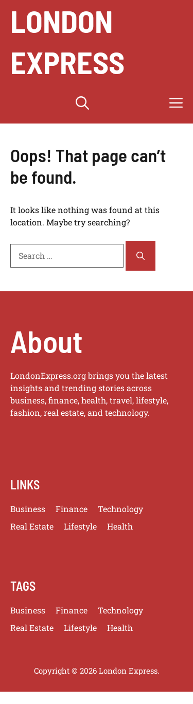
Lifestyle (80, 526)
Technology (120, 508)
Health (120, 526)
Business (27, 508)
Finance (71, 508)
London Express (67, 41)
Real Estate (32, 526)
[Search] (140, 256)
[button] (82, 103)
